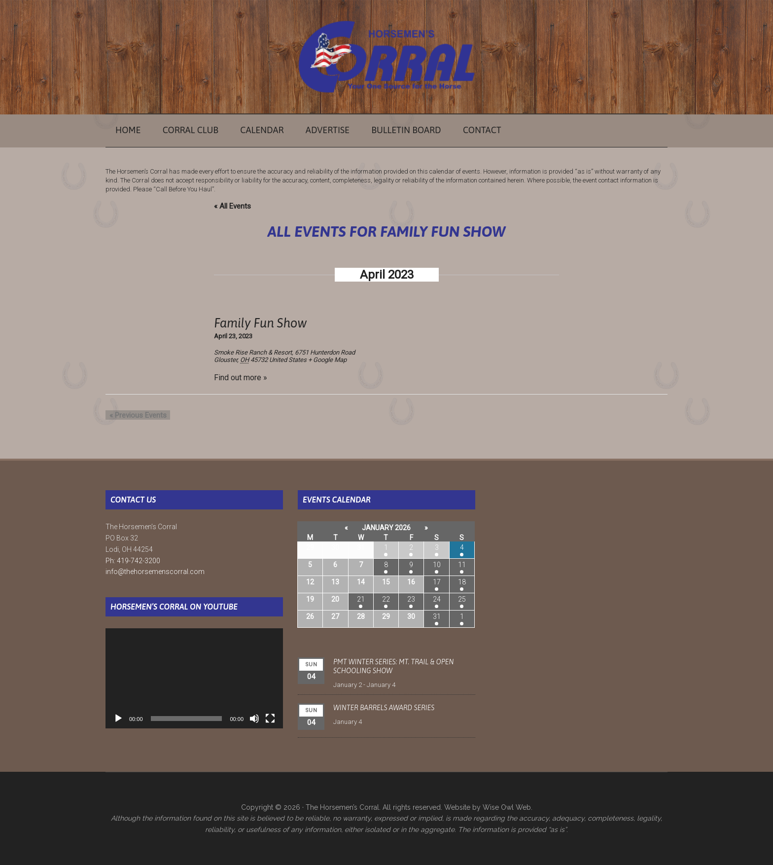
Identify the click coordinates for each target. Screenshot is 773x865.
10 (437, 565)
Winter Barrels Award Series (383, 708)
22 (386, 599)
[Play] (118, 718)
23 (411, 599)
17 (437, 582)
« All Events (232, 206)
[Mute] (254, 718)
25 (462, 599)
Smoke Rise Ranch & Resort (253, 352)
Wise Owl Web (507, 807)
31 (437, 616)
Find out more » (240, 377)
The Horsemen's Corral (386, 57)
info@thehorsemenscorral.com (155, 572)
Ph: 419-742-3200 (132, 561)
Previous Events (134, 415)
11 (462, 565)
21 (361, 599)
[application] (194, 678)
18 (462, 582)
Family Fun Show (260, 323)
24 (437, 599)
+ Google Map (327, 359)
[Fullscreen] (270, 718)
